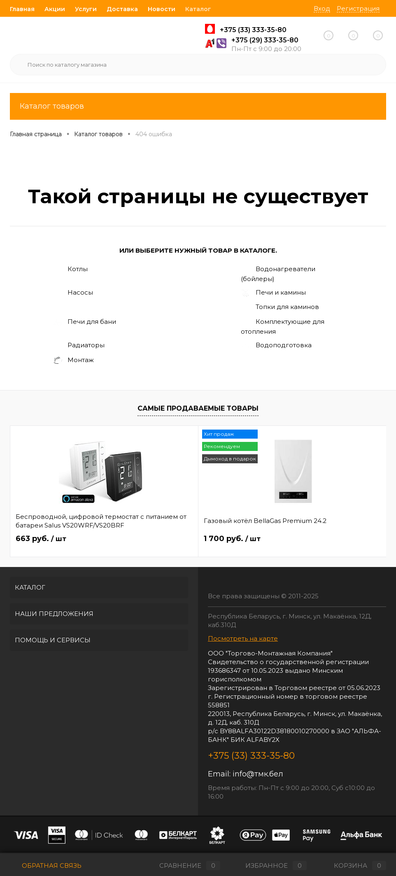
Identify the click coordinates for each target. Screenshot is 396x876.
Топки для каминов (280, 307)
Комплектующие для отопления (282, 326)
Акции (54, 9)
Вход (322, 8)
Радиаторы (79, 346)
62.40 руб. (296, 538)
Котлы (70, 269)
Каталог (198, 9)
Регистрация (358, 8)
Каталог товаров (198, 106)
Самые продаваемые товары (198, 408)
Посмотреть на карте (243, 638)
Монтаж (73, 360)
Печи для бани (84, 322)
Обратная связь (46, 865)
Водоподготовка (276, 346)
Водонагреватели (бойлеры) (278, 274)
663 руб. (41, 538)
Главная (22, 9)
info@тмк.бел (258, 773)
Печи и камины (273, 292)
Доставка (122, 9)
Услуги (86, 9)
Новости (161, 9)
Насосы (73, 293)
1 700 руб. (169, 538)
